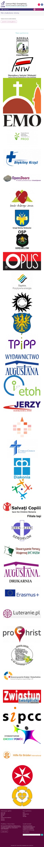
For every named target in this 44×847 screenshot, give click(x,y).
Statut (2, 816)
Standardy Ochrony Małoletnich (6, 817)
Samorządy (24, 816)
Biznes (24, 812)
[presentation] (29, 837)
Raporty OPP (3, 813)
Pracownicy (3, 818)
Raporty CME (3, 812)
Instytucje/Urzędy (26, 813)
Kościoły (24, 815)
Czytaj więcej (4, 831)
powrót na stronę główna (9, 21)
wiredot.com (31, 845)
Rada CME (2, 815)
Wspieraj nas (38, 9)
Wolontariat (3, 820)
